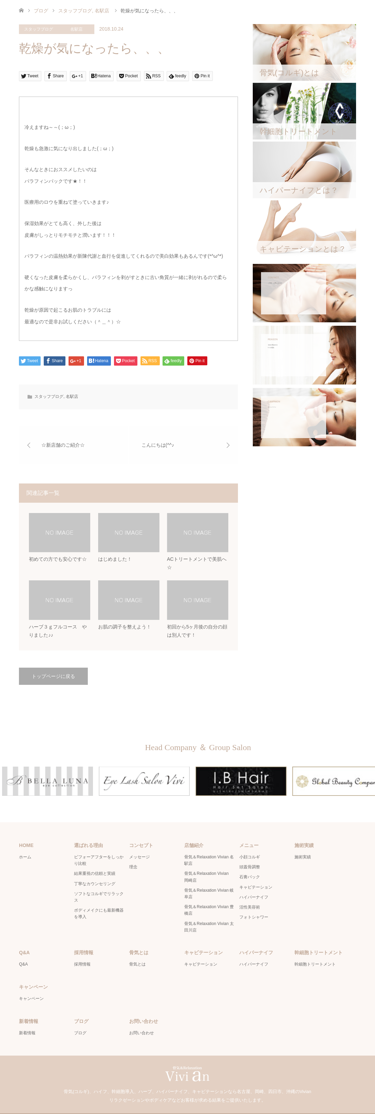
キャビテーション (255, 870)
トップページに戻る (53, 677)
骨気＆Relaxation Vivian (179, 1105)
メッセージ (139, 840)
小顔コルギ (249, 840)
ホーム (25, 840)
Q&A (23, 947)
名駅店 (76, 29)
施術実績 (302, 840)
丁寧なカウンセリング (94, 867)
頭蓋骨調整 (249, 850)
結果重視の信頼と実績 (94, 857)
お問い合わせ (141, 1016)
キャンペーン (31, 981)
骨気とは (137, 947)
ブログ (41, 10)
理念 (133, 850)
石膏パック (249, 860)
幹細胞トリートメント (315, 947)
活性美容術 (249, 890)
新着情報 (27, 1016)
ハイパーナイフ (253, 880)
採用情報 (82, 947)
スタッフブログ (38, 29)
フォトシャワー (253, 900)
